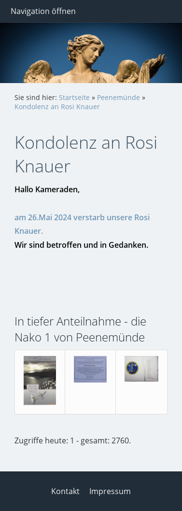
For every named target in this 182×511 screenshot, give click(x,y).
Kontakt (65, 491)
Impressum (110, 491)
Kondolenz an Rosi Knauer (57, 106)
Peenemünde (118, 97)
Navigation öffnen (43, 11)
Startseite (74, 97)
